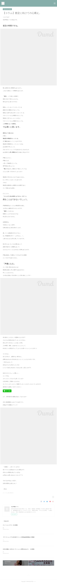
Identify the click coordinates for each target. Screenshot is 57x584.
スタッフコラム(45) (6, 492)
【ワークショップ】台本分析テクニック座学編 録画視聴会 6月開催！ (19, 537)
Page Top (28, 575)
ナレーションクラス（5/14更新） (10, 525)
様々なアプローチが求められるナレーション (12, 527)
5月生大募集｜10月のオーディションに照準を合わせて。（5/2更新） (19, 549)
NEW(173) (11, 492)
